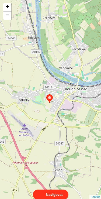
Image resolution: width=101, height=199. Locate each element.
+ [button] (7, 7)
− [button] (7, 16)
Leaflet (95, 192)
